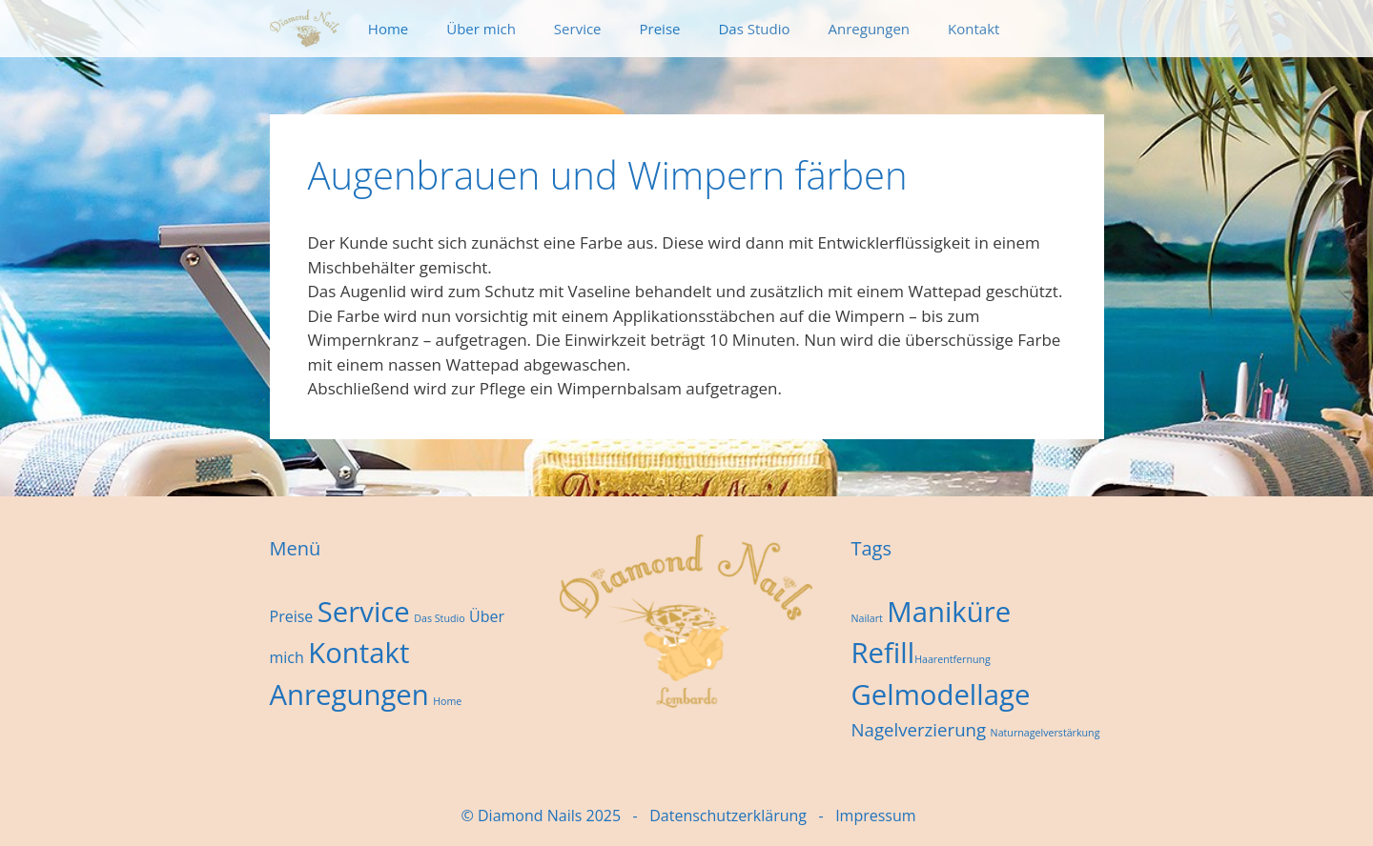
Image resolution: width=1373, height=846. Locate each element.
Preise (660, 28)
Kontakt (973, 28)
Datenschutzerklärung (728, 815)
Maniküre (949, 612)
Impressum (875, 815)
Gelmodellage (940, 694)
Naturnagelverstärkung (1045, 732)
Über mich (481, 28)
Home (388, 28)
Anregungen (870, 28)
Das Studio (753, 28)
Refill (882, 653)
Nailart (866, 618)
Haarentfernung (952, 659)
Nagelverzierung (918, 729)
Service (578, 28)
